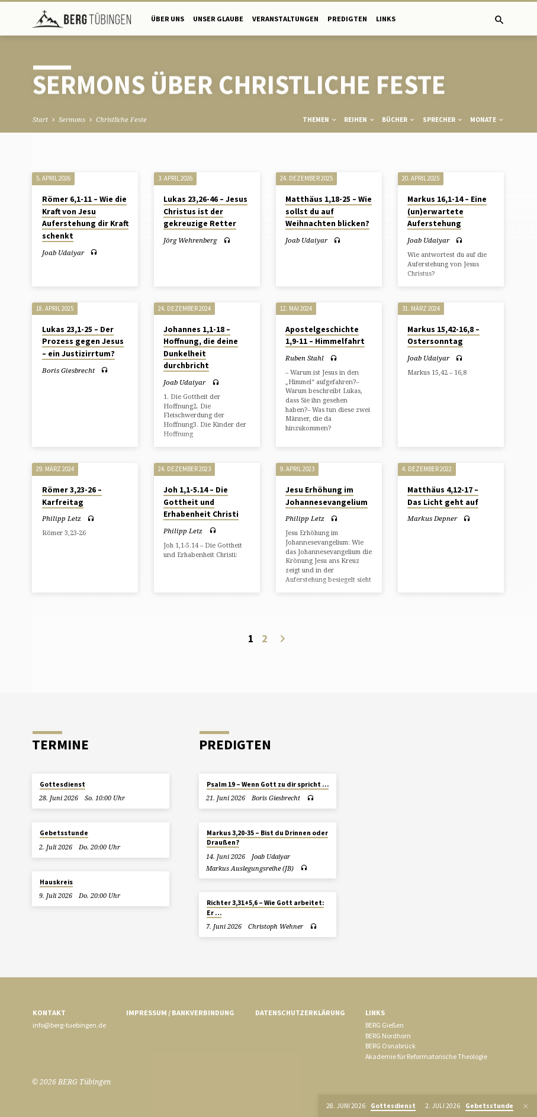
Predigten (347, 18)
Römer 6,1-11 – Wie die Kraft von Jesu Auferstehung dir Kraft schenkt (85, 217)
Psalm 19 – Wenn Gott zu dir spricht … (268, 784)
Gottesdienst (62, 784)
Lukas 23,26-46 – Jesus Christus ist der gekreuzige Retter (205, 211)
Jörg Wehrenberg (190, 240)
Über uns (167, 18)
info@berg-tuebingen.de (69, 1025)
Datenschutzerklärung (300, 1012)
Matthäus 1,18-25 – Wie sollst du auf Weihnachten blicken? (328, 211)
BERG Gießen (384, 1025)
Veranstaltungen (285, 18)
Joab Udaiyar (63, 252)
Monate (487, 119)
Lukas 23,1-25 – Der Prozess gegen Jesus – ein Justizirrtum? (83, 341)
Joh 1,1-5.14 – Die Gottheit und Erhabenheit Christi (201, 502)
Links (385, 18)
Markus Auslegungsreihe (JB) (250, 868)
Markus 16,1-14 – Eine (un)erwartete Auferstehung (447, 211)
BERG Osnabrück (390, 1045)
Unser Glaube (218, 18)
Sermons (72, 119)
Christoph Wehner (275, 926)
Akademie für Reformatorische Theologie (426, 1056)
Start (40, 119)
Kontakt (49, 1012)
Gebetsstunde (64, 833)
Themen (320, 119)
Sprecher (443, 119)
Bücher (399, 119)
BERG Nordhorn (388, 1035)
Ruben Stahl (304, 357)
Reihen (359, 119)
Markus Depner (432, 518)
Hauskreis (56, 882)
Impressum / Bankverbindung (180, 1012)
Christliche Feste (121, 119)
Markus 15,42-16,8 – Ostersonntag (443, 335)
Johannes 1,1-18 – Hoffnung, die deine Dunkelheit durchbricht (200, 347)
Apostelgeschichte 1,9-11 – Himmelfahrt (325, 335)
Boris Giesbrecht (68, 370)
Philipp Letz (61, 518)
